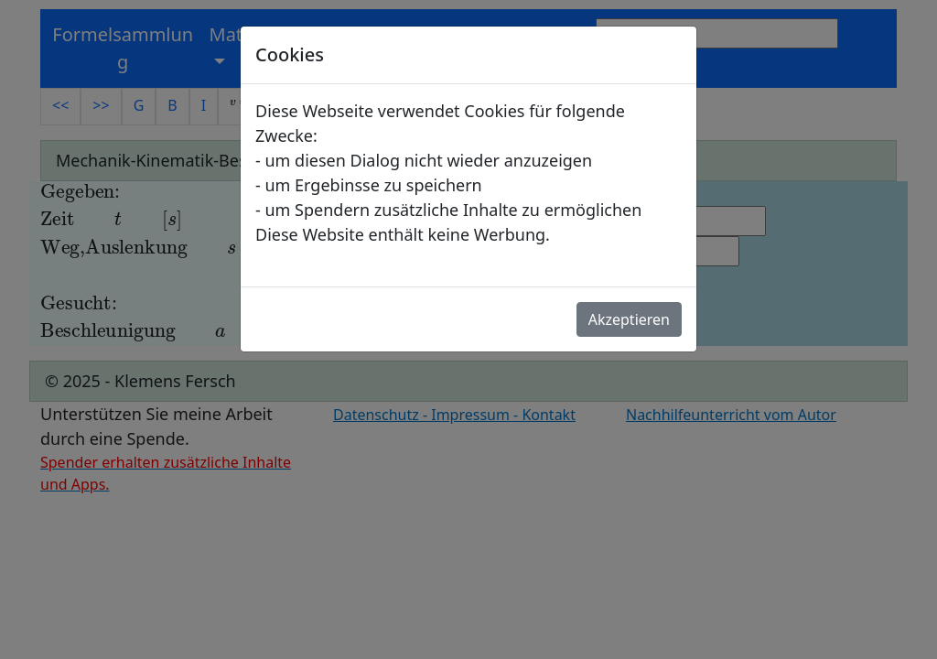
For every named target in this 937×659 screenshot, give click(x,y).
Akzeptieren (629, 319)
